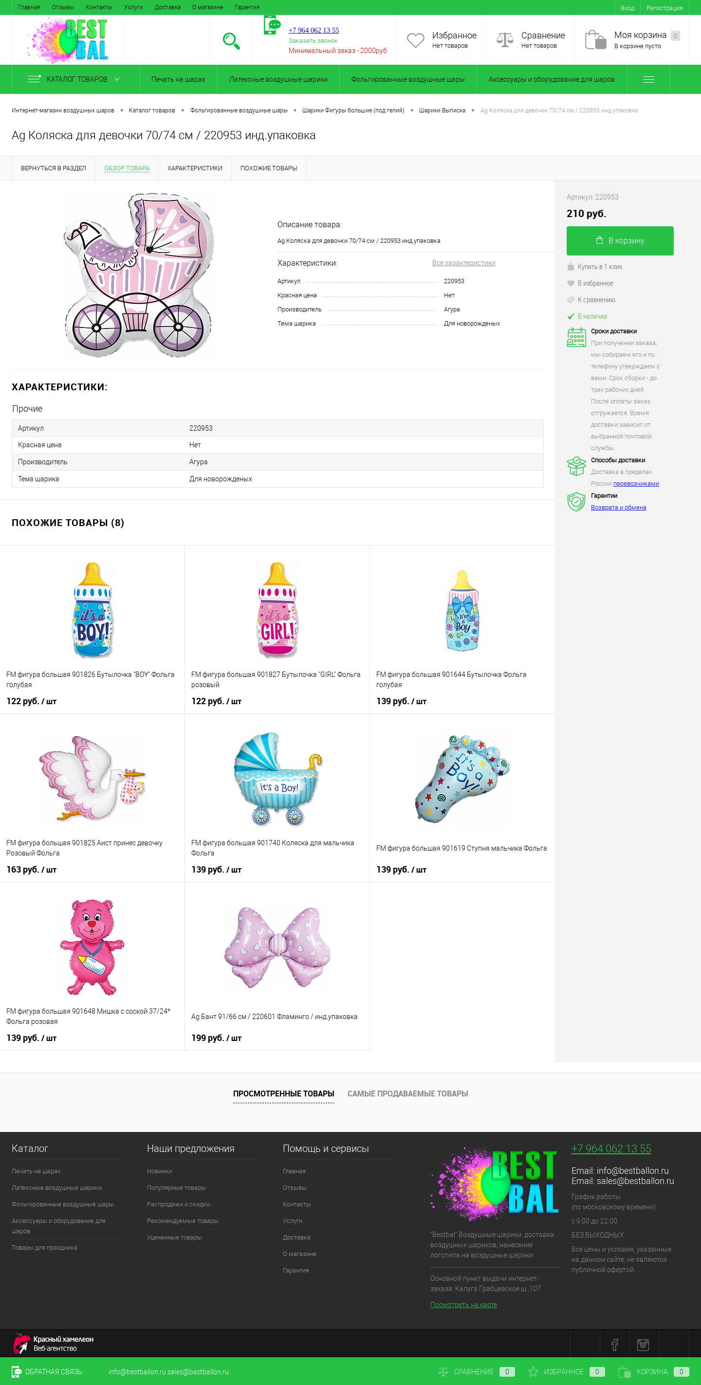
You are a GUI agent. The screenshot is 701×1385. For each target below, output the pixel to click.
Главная (29, 7)
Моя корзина (647, 35)
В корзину (620, 240)
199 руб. (216, 1036)
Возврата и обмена (618, 507)
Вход (627, 8)
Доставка (168, 7)
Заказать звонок (313, 40)
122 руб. (31, 699)
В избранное (590, 283)
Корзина (653, 1372)
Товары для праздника (44, 1246)
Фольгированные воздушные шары (408, 79)
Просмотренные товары (283, 1092)
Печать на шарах (178, 79)
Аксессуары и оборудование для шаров (552, 79)
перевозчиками (636, 483)
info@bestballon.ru (633, 1169)
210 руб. (587, 213)
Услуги (133, 7)
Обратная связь (47, 1372)
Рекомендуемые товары (183, 1219)
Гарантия (247, 7)
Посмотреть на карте (463, 1303)
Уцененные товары (174, 1235)
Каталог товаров (75, 79)
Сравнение (543, 35)
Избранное (454, 35)
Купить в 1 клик (595, 266)
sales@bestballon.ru (635, 1179)
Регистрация (664, 8)
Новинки (159, 1169)
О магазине (207, 7)
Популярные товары (176, 1186)
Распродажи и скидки (178, 1202)
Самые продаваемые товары (408, 1092)
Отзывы (63, 7)
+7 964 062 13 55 (611, 1147)
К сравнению (591, 299)
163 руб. (31, 868)
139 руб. (401, 699)
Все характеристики (464, 263)
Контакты (99, 7)
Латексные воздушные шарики (278, 79)
